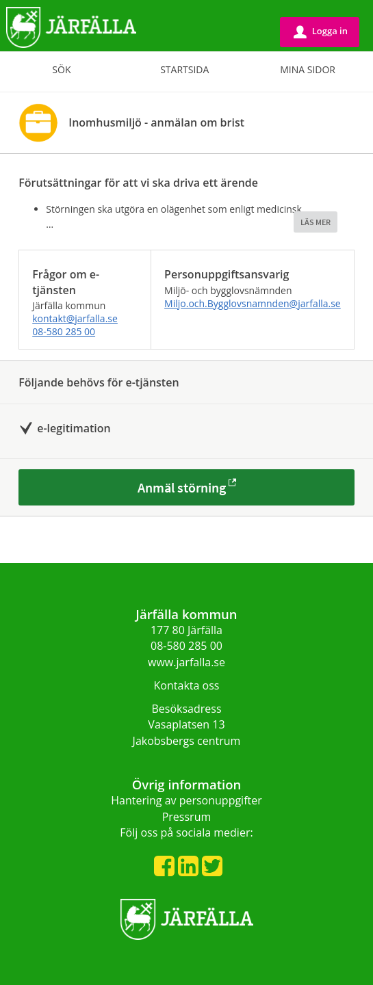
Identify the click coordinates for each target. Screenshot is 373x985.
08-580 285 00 (63, 331)
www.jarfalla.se (186, 662)
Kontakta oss (187, 685)
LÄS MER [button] (315, 222)
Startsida (184, 69)
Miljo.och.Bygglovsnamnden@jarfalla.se (252, 303)
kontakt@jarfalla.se (75, 318)
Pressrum (186, 816)
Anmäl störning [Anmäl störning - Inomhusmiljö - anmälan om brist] (182, 487)
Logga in (321, 31)
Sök (61, 69)
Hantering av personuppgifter (186, 800)
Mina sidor (307, 69)
